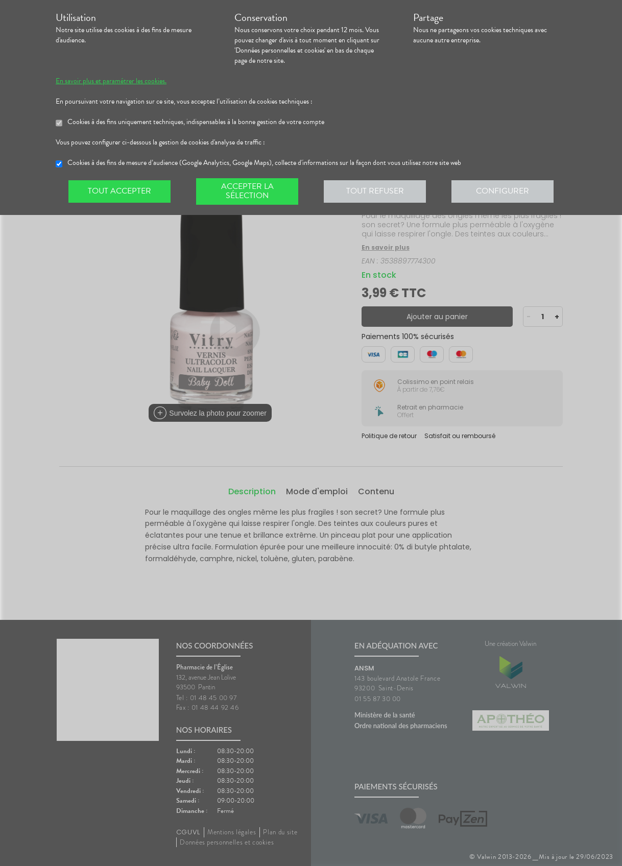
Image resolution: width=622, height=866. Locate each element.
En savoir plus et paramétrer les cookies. (111, 81)
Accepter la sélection (247, 191)
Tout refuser (375, 191)
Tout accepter (119, 191)
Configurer (502, 191)
